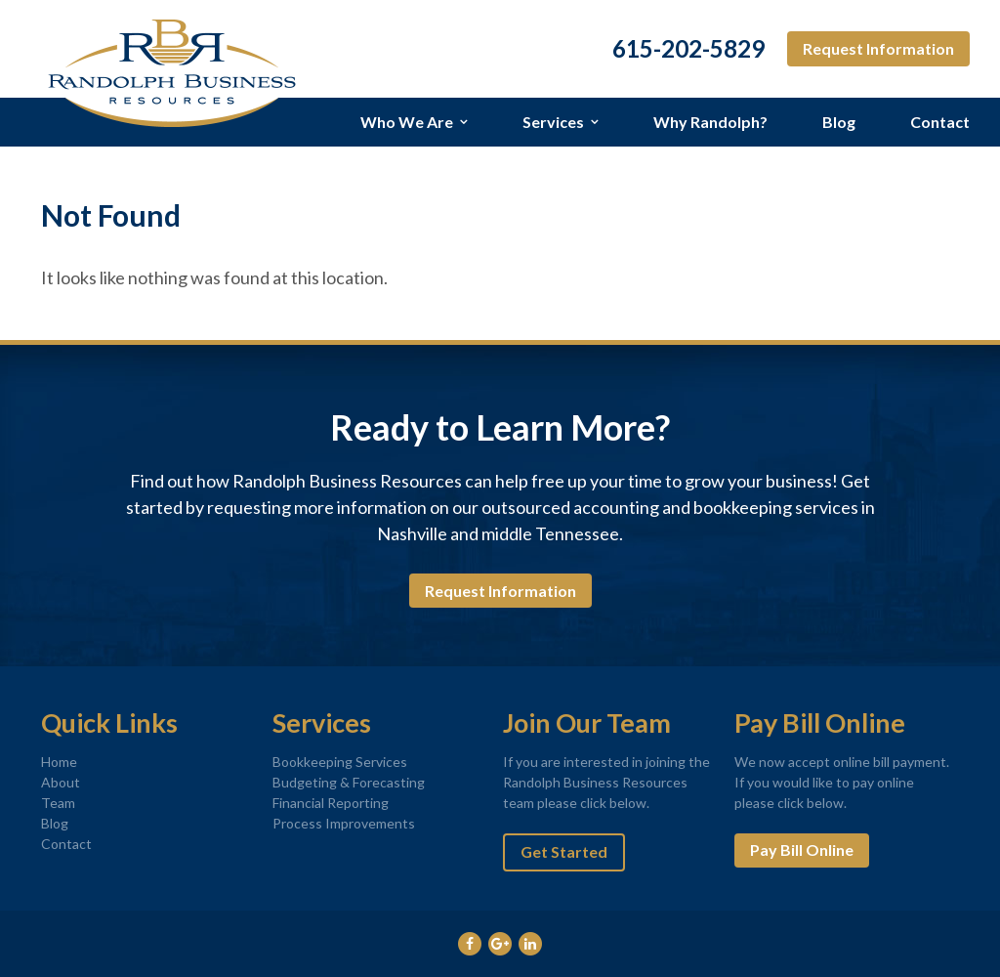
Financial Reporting (330, 802)
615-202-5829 (688, 49)
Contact (940, 121)
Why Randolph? (710, 121)
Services (553, 121)
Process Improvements (343, 823)
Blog (838, 121)
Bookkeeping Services (339, 761)
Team (58, 802)
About (60, 782)
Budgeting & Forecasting (348, 782)
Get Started (564, 851)
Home (59, 761)
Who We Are (406, 121)
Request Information (878, 48)
